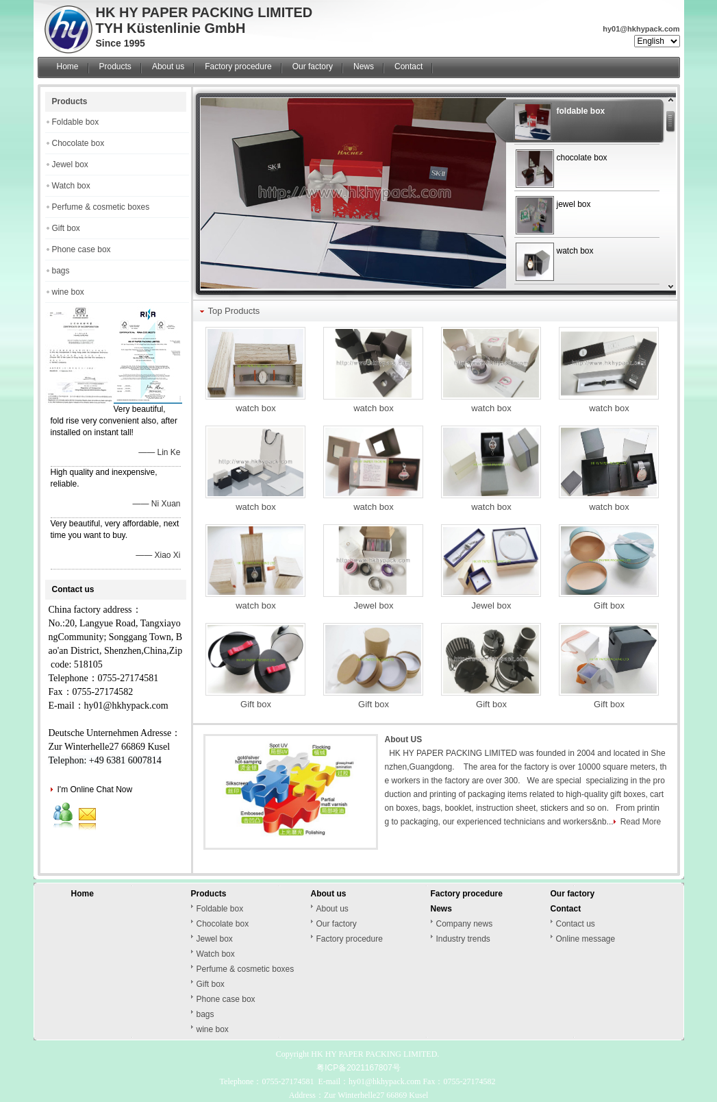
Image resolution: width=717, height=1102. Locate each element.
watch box (256, 408)
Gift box (66, 228)
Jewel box (70, 164)
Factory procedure (238, 66)
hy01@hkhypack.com (641, 29)
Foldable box (75, 122)
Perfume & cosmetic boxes (101, 207)
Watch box (71, 186)
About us (168, 66)
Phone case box (81, 249)
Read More (640, 821)
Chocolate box (78, 143)
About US (404, 739)
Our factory (312, 66)
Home (68, 66)
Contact (408, 66)
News (363, 66)
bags (61, 271)
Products (115, 66)
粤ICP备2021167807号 (358, 1068)
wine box (68, 292)
